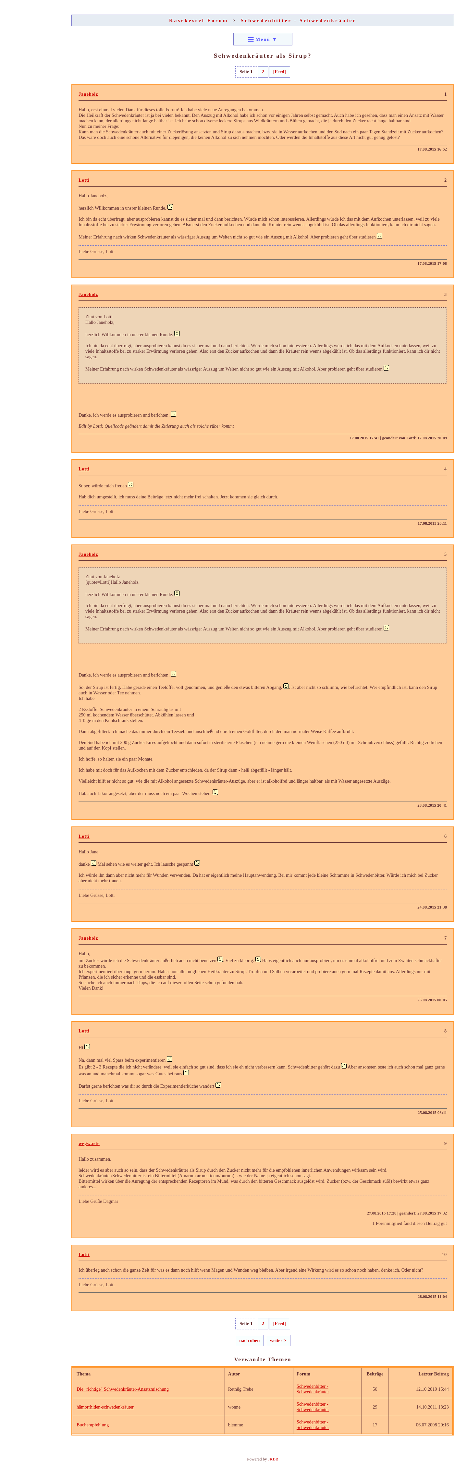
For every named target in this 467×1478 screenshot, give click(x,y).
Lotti (84, 180)
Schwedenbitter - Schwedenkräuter (298, 20)
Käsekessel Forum (198, 20)
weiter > (278, 1340)
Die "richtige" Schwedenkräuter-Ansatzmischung (123, 1389)
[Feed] (279, 71)
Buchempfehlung (93, 1424)
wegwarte (89, 1143)
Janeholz (88, 94)
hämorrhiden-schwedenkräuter (105, 1407)
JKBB (273, 1459)
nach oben (249, 1340)
